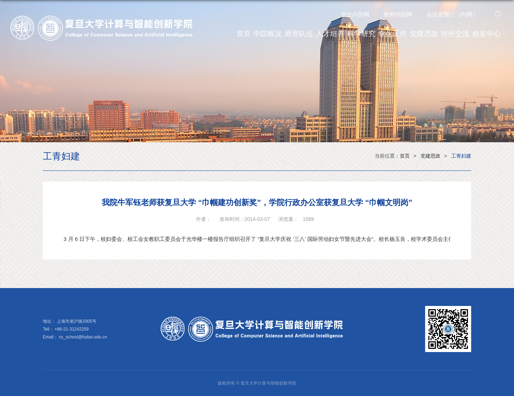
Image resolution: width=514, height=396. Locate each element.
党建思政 (424, 34)
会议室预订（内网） (452, 14)
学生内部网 (355, 14)
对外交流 (455, 34)
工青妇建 (461, 156)
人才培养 (330, 34)
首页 (243, 34)
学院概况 (267, 34)
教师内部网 (398, 14)
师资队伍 (298, 34)
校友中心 (486, 34)
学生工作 (392, 34)
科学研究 (361, 34)
